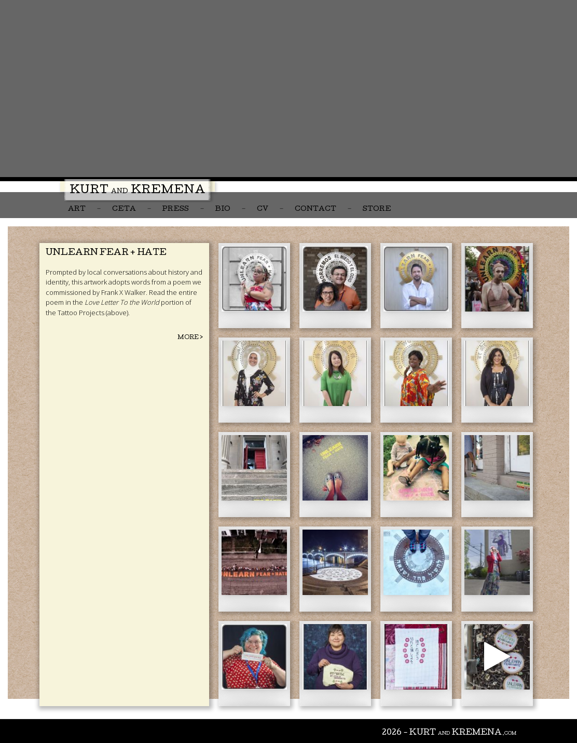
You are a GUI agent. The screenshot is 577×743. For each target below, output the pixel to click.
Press (175, 209)
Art (77, 209)
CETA (124, 209)
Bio (222, 209)
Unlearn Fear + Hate (106, 253)
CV (262, 209)
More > (190, 338)
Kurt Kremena (137, 191)
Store (377, 209)
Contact (315, 209)
